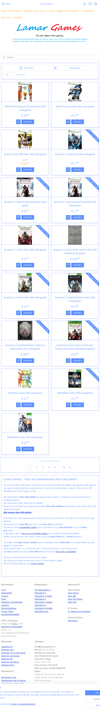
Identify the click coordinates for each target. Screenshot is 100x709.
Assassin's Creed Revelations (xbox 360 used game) (75, 299)
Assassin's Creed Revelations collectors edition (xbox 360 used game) (25, 347)
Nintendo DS (7, 646)
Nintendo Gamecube (10, 656)
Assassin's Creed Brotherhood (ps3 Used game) (25, 203)
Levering (5, 605)
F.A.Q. (42, 11)
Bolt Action (73, 620)
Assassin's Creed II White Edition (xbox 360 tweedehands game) (75, 251)
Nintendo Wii (7, 659)
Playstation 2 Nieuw (43, 596)
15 (64, 467)
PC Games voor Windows (79, 611)
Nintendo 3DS (7, 649)
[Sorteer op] (73, 68)
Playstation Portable (44, 608)
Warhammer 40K (8, 677)
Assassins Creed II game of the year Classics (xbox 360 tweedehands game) (75, 347)
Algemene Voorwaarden (68, 11)
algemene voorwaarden (11, 626)
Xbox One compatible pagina (34, 533)
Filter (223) (26, 68)
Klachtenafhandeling (10, 614)
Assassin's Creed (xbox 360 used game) (75, 154)
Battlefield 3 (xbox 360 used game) (75, 392)
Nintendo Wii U (8, 665)
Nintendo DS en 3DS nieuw (13, 653)
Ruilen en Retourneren (11, 11)
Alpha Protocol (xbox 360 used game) (75, 106)
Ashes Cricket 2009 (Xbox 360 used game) (25, 154)
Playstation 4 (40, 605)
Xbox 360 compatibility (66, 551)
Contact (50, 11)
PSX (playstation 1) (43, 590)
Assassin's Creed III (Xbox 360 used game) (25, 297)
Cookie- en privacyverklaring (44, 704)
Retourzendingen (8, 608)
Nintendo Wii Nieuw (10, 662)
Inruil (3, 599)
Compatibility (87, 11)
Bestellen (28, 121)
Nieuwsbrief (6, 593)
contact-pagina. (37, 563)
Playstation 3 (40, 599)
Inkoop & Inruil (30, 11)
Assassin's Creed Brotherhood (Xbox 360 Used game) (75, 203)
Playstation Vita (41, 611)
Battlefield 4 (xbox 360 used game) (25, 437)
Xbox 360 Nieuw (75, 599)
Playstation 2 (41, 593)
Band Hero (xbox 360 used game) (25, 392)
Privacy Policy (7, 611)
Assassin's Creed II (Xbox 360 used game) (25, 249)
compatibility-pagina (28, 527)
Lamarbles (17, 17)
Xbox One (72, 602)
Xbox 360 (72, 596)
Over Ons (5, 17)
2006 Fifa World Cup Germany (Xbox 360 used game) (25, 108)
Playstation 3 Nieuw (43, 602)
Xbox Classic (73, 593)
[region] (31, 698)
